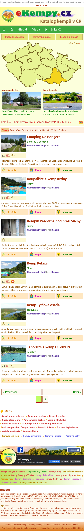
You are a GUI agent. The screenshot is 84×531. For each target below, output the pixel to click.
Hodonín (46, 130)
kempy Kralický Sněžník (37, 471)
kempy (8, 524)
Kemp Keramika (57, 416)
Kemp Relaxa (37, 263)
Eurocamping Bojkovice (67, 427)
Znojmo (62, 130)
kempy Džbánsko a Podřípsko (29, 479)
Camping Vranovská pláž (13, 416)
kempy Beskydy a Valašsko (13, 471)
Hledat (22, 29)
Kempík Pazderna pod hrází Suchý (54, 221)
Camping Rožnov (31, 430)
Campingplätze (34, 524)
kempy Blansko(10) (49, 122)
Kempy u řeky (73, 435)
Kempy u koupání (53, 435)
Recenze (56, 524)
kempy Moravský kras (66, 475)
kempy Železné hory (45, 475)
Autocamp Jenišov (37, 416)
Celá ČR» (6, 122)
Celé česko (74, 43)
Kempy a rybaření (32, 435)
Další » (77, 392)
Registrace (6, 528)
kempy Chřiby (55, 471)
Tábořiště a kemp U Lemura (49, 347)
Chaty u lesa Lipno (11, 419)
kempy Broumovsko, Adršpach (33, 482)
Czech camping (19, 524)
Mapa (36, 29)
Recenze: (5, 489)
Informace (66, 524)
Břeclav (38, 130)
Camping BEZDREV (57, 419)
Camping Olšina (30, 423)
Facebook (47, 524)
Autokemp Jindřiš (11, 430)
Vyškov (54, 130)
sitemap (16, 528)
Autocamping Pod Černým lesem (18, 427)
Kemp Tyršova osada (43, 305)
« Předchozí (10, 392)
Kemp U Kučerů (46, 427)
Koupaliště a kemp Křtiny (47, 179)
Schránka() (53, 29)
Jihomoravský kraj (24, 122)
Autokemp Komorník (51, 423)
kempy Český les (54, 479)
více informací (42, 5)
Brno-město (15, 130)
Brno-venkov (27, 130)
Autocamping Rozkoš (34, 419)
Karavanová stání (10, 435)
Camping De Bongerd (44, 136)
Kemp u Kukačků (10, 423)
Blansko (5, 130)
